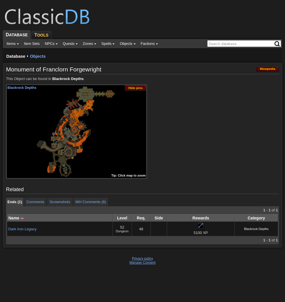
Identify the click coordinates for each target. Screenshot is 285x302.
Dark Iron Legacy (22, 229)
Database (15, 56)
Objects (38, 56)
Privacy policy (142, 259)
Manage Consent (142, 263)
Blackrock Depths (68, 79)
